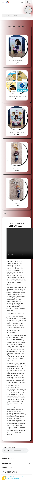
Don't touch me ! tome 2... (16, 132)
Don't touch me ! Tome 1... (16, 60)
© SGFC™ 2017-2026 (7, 477)
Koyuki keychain (16, 168)
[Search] (16, 15)
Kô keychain (16, 203)
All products (8, 213)
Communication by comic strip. (16, 96)
